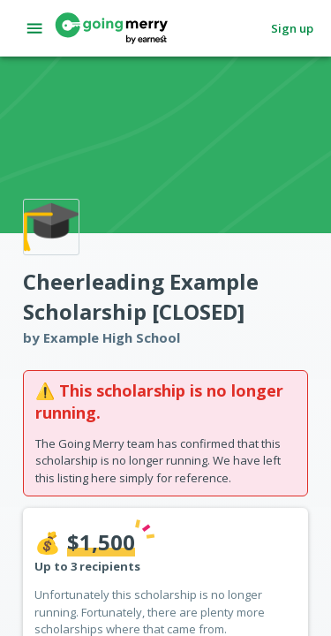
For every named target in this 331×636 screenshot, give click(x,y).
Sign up (292, 28)
